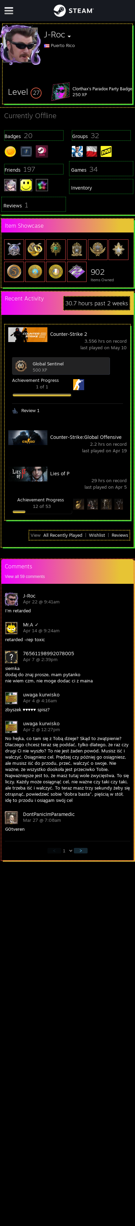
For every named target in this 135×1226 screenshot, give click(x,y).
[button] (25, 92)
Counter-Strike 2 (68, 334)
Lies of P (59, 473)
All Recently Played (62, 535)
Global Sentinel (48, 363)
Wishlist (97, 535)
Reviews (120, 535)
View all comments (25, 576)
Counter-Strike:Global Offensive (86, 437)
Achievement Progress (35, 380)
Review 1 (30, 410)
